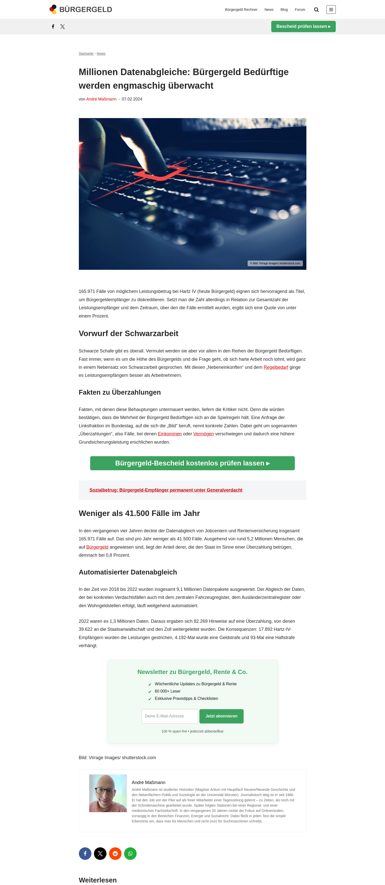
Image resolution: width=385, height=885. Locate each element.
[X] (62, 26)
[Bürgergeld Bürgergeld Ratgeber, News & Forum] (80, 9)
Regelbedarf (276, 367)
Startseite (86, 53)
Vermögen (203, 433)
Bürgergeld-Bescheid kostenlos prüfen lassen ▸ (192, 463)
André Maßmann (101, 99)
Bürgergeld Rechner (241, 10)
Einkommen (170, 433)
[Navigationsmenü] (331, 9)
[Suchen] (316, 9)
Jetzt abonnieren (221, 716)
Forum (300, 10)
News (268, 10)
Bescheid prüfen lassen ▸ (303, 26)
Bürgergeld (97, 547)
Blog (284, 10)
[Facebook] (53, 26)
